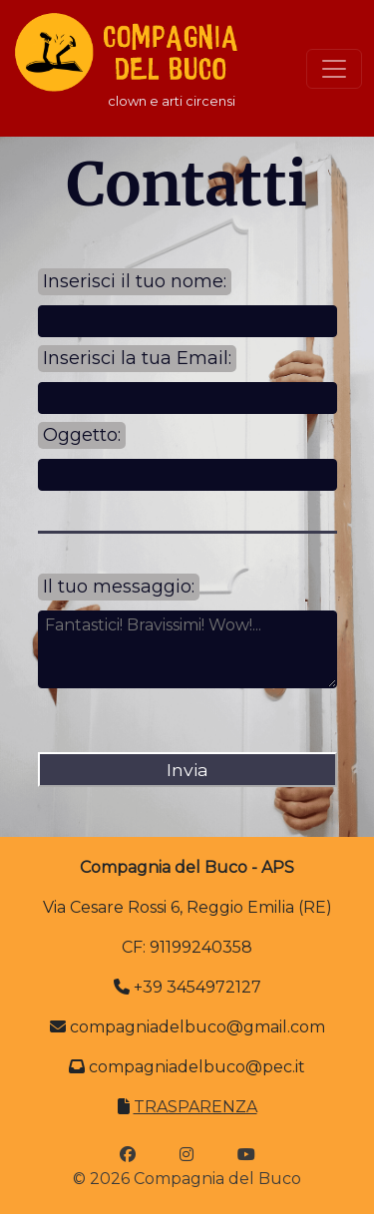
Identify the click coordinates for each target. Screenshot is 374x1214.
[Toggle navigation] (334, 69)
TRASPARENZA (195, 1106)
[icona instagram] (186, 1154)
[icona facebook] (128, 1154)
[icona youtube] (246, 1154)
